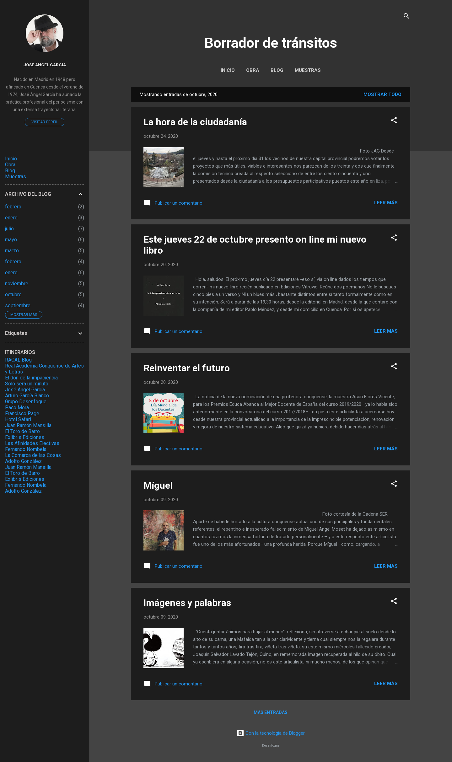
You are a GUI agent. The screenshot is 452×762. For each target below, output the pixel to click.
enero (11, 218)
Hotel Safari (18, 419)
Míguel (158, 485)
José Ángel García (45, 64)
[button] (394, 121)
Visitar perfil (44, 122)
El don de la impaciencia (31, 378)
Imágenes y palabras (187, 602)
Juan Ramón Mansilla (28, 425)
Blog (277, 70)
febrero (13, 207)
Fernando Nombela (25, 449)
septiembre (17, 306)
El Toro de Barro (22, 431)
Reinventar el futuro (186, 367)
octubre (13, 295)
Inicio (228, 70)
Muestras (308, 70)
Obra (252, 70)
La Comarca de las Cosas (33, 455)
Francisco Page (22, 413)
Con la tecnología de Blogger (271, 733)
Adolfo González (23, 461)
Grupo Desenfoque (25, 402)
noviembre (16, 284)
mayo (11, 240)
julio (9, 229)
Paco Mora (17, 408)
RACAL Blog (18, 360)
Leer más (386, 203)
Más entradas (271, 712)
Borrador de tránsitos (270, 43)
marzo (12, 251)
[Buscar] (406, 17)
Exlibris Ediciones (24, 437)
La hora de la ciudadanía (195, 121)
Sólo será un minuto (26, 384)
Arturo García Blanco (27, 396)
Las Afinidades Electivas (32, 443)
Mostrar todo (382, 94)
